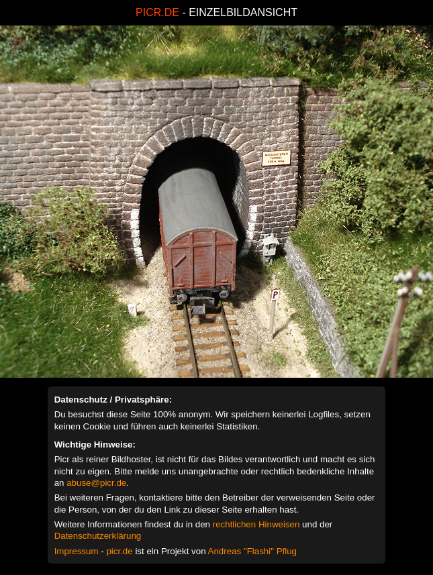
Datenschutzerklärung (98, 536)
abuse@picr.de (96, 483)
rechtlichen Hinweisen (256, 524)
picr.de (119, 551)
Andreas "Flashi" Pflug (252, 551)
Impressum (76, 551)
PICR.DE (157, 12)
